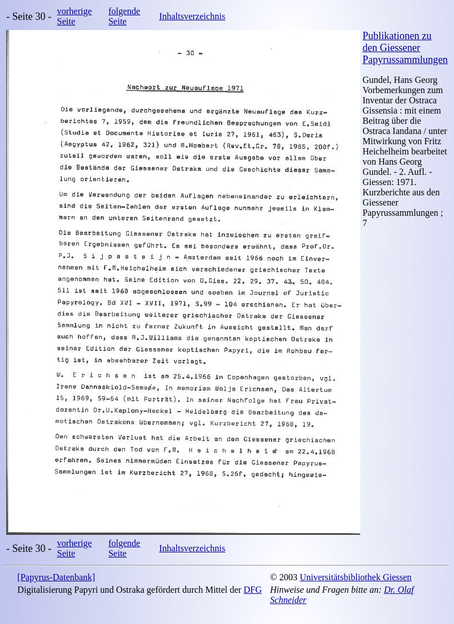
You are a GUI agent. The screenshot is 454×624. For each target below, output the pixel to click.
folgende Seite (124, 16)
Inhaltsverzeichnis (192, 16)
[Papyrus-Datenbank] (56, 577)
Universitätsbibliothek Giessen (355, 577)
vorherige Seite (74, 16)
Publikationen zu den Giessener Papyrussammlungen (405, 47)
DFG (253, 589)
